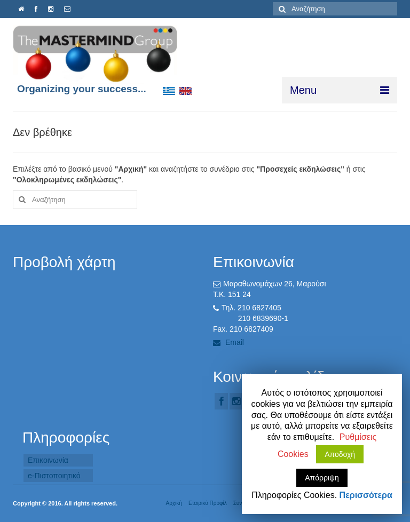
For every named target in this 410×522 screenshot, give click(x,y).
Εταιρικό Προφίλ (207, 503)
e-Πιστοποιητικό (54, 475)
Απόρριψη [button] (322, 477)
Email (228, 342)
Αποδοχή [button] (340, 454)
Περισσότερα (366, 495)
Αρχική (173, 503)
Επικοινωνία (48, 460)
